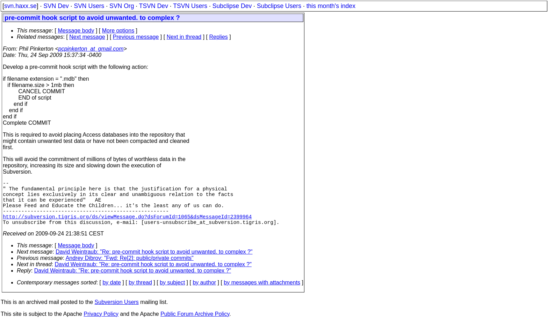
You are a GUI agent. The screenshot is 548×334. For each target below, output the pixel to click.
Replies (218, 37)
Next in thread (184, 37)
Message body (76, 31)
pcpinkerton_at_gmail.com (91, 49)
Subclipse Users (279, 5)
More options (118, 31)
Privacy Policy (101, 325)
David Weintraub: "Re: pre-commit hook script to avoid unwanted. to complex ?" (154, 263)
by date (111, 294)
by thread (140, 294)
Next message (87, 37)
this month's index (331, 5)
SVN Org (121, 5)
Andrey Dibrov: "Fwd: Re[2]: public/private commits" (130, 269)
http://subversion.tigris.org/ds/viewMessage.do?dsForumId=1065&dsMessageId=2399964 (127, 226)
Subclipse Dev (232, 5)
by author (204, 294)
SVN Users (89, 5)
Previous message (136, 37)
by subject (172, 294)
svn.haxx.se (20, 5)
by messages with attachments (262, 294)
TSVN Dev (153, 5)
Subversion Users (117, 313)
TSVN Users (190, 5)
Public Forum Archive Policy (194, 325)
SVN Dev (55, 5)
